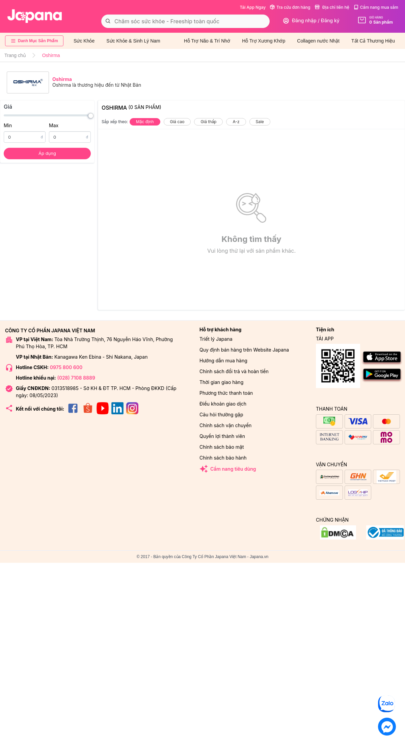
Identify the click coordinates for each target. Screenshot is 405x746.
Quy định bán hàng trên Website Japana (244, 350)
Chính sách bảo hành (222, 458)
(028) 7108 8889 (76, 378)
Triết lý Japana (216, 339)
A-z (236, 121)
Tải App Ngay (253, 7)
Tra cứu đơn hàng (290, 7)
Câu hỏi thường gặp (221, 414)
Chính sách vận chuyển (225, 425)
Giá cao (177, 121)
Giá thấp (208, 121)
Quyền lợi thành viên (222, 436)
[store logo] (35, 16)
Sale (260, 121)
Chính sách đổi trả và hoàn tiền (234, 371)
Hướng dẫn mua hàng (223, 360)
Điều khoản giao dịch (222, 404)
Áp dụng (47, 153)
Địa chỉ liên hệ (332, 7)
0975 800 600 (66, 367)
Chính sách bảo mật (221, 447)
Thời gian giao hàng (221, 382)
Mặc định (145, 121)
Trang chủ (15, 55)
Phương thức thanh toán (226, 393)
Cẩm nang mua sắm (375, 7)
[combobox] (185, 21)
